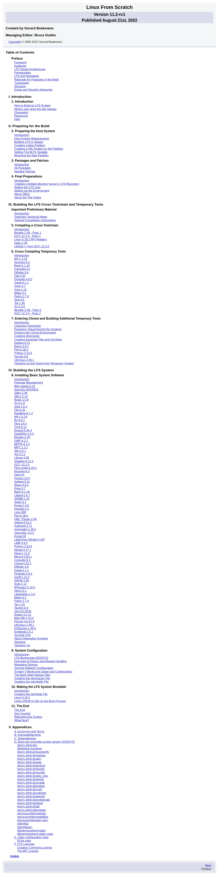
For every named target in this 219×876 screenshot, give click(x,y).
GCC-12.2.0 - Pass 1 (27, 236)
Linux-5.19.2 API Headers (30, 239)
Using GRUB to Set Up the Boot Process (40, 701)
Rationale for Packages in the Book (36, 79)
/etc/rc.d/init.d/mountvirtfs (33, 751)
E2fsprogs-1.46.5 (25, 628)
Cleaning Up (22, 645)
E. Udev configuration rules (31, 837)
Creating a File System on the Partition (38, 148)
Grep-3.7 (20, 286)
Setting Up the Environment (31, 190)
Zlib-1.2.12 (21, 396)
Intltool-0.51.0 (23, 522)
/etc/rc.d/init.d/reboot (30, 803)
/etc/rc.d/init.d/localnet (31, 786)
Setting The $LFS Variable (30, 152)
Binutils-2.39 (22, 437)
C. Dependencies (25, 738)
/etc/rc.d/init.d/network (31, 796)
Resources (21, 115)
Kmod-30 (20, 536)
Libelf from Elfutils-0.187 (29, 539)
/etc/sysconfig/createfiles (32, 816)
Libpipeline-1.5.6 (24, 594)
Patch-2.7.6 (21, 296)
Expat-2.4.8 (21, 505)
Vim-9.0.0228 (22, 611)
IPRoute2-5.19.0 (24, 587)
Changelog (21, 112)
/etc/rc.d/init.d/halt (28, 806)
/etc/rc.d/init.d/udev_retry (32, 775)
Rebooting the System (28, 716)
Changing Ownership (27, 325)
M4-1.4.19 (20, 258)
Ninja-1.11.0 (22, 553)
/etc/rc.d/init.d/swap (29, 762)
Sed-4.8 (19, 299)
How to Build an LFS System (32, 105)
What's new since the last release (35, 109)
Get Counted (22, 713)
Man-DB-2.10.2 (24, 618)
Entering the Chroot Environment (35, 332)
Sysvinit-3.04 (22, 635)
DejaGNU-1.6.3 (24, 433)
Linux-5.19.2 (22, 697)
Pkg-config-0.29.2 (25, 467)
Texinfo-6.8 (21, 356)
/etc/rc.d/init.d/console (31, 782)
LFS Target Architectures (29, 69)
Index (14, 856)
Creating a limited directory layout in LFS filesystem (46, 183)
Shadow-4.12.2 (24, 461)
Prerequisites (22, 72)
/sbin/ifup (23, 823)
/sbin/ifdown (24, 827)
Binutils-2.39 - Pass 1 (27, 232)
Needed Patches (24, 171)
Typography (21, 82)
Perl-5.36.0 (21, 349)
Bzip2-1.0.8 (21, 399)
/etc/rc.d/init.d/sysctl (29, 789)
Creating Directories (26, 336)
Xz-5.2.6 (19, 306)
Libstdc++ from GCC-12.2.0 (31, 246)
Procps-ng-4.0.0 (24, 621)
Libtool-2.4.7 (22, 495)
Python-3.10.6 (23, 353)
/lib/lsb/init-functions (29, 748)
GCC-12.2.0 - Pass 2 (27, 313)
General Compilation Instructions (35, 220)
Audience (20, 65)
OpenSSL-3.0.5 (24, 532)
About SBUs (22, 194)
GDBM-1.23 (21, 498)
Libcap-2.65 (21, 457)
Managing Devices (26, 664)
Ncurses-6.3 (22, 262)
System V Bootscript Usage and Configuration (43, 671)
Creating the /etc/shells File (31, 681)
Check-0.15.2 (22, 563)
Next (208, 865)
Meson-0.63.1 (23, 556)
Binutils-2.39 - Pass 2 (27, 310)
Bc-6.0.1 (19, 420)
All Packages (22, 167)
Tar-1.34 (19, 303)
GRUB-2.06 (21, 580)
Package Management (28, 382)
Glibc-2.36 (20, 243)
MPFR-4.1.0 (22, 444)
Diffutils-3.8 (21, 272)
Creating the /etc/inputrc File (32, 678)
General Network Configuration (34, 668)
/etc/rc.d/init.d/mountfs (31, 772)
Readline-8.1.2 (23, 413)
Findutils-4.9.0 (23, 279)
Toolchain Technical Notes (30, 216)
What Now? (21, 720)
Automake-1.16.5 (25, 529)
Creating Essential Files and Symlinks (38, 339)
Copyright (15, 41)
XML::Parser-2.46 (25, 519)
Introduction (21, 135)
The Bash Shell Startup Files (32, 674)
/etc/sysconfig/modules (31, 813)
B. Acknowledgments (27, 734)
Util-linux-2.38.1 (24, 360)
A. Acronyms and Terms (29, 731)
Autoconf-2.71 (23, 525)
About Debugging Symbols (31, 638)
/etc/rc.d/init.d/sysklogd (31, 793)
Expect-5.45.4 (23, 430)
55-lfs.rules (24, 840)
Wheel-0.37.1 (22, 549)
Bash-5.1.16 (22, 265)
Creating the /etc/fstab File (31, 694)
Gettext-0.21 (22, 342)
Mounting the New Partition (31, 155)
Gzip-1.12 (20, 289)
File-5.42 (19, 275)
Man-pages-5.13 (24, 386)
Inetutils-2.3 (21, 508)
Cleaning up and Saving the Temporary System (44, 363)
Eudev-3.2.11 (22, 614)
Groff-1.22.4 (21, 577)
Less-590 (20, 512)
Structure (20, 86)
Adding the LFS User (27, 187)
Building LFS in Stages (28, 142)
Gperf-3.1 (20, 502)
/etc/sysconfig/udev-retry (32, 820)
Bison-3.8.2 (21, 346)
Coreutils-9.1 (22, 268)
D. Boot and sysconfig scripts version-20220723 (44, 741)
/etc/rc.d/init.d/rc (27, 745)
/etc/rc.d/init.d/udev (29, 758)
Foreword (20, 62)
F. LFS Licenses (24, 844)
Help (17, 119)
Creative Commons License (34, 847)
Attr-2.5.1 (20, 450)
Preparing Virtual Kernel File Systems (38, 329)
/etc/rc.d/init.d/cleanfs (30, 779)
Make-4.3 (20, 292)
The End (19, 710)
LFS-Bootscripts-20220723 (31, 657)
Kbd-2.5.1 (20, 590)
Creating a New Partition (29, 145)
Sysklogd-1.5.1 (23, 631)
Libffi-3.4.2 (20, 543)
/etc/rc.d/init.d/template (31, 810)
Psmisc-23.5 (22, 478)
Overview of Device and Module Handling (40, 661)
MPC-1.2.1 (21, 447)
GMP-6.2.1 (21, 440)
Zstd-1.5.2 (20, 406)
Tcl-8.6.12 (20, 427)
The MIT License (27, 851)
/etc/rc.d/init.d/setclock (31, 765)
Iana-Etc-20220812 (26, 389)
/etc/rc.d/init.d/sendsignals (33, 799)
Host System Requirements (31, 138)
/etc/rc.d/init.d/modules (31, 755)
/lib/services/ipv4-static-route (35, 833)
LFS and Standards (26, 76)
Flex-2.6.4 (20, 423)
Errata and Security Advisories (33, 89)
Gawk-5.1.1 (21, 282)
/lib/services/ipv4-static (31, 830)
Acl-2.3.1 (20, 454)
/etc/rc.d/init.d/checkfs (31, 769)
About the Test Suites (27, 197)
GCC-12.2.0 (21, 464)
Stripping (20, 642)
